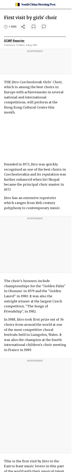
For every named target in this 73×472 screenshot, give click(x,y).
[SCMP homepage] (35, 4)
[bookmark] (33, 26)
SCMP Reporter (14, 40)
